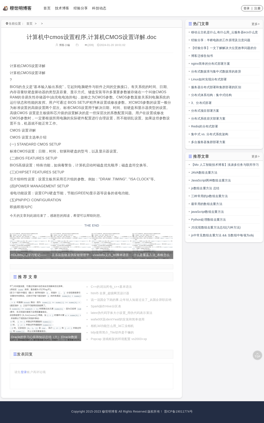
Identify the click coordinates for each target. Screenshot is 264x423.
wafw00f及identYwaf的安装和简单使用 (117, 319)
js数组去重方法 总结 (205, 188)
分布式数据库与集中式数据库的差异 (216, 71)
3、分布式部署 (201, 103)
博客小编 (62, 45)
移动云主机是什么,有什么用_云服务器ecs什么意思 (224, 33)
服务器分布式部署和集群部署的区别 (216, 87)
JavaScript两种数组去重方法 (211, 180)
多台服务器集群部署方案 (208, 142)
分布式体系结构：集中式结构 (211, 95)
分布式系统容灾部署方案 (208, 118)
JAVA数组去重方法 (204, 172)
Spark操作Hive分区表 (106, 306)
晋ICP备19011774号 (178, 411)
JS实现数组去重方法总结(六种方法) (216, 227)
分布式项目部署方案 (205, 110)
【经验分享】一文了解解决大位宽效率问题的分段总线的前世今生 (224, 49)
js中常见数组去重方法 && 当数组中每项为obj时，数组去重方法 (222, 236)
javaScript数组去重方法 (207, 211)
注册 (257, 8)
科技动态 (99, 8)
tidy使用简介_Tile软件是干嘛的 (112, 332)
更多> (256, 24)
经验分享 (81, 8)
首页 (47, 8)
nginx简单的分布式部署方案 (210, 63)
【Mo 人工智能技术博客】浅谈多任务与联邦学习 (225, 164)
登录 (246, 8)
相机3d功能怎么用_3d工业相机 (112, 326)
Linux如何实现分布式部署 (209, 79)
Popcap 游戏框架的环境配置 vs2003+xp (119, 339)
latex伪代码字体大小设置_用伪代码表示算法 (121, 313)
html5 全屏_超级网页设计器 (110, 293)
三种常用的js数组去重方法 (209, 196)
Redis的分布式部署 (204, 126)
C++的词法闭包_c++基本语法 (111, 286)
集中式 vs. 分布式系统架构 (209, 134)
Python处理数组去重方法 (208, 219)
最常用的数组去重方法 (206, 204)
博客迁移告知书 (202, 56)
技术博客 (62, 8)
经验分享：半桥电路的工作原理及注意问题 (220, 40)
